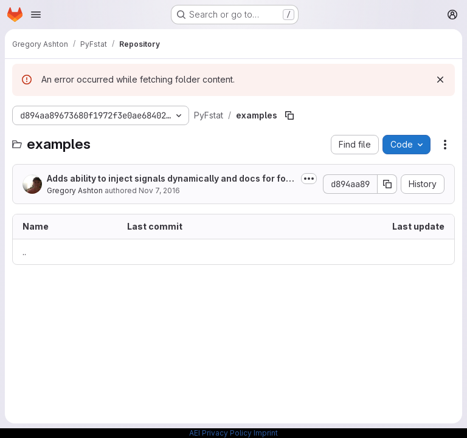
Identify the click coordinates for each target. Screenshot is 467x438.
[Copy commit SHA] (387, 184)
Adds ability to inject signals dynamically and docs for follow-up (171, 179)
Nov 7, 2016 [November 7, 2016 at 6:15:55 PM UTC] (159, 190)
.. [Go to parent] (24, 252)
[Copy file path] (289, 115)
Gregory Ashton (75, 190)
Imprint (266, 432)
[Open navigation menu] (36, 14)
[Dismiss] (440, 79)
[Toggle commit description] (309, 178)
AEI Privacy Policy (220, 432)
